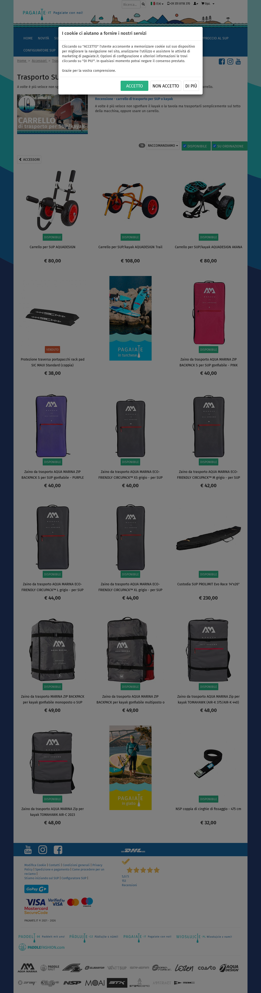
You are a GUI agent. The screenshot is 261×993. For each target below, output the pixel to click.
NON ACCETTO (165, 86)
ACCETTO (134, 86)
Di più (191, 86)
